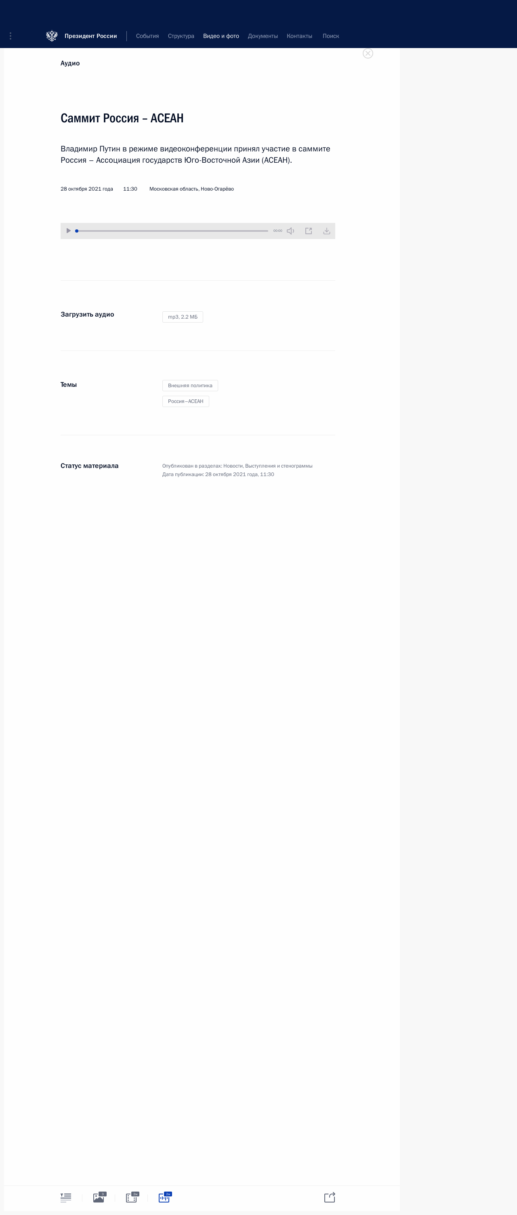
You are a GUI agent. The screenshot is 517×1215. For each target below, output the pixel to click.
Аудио (70, 63)
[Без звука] (290, 231)
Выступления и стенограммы (279, 466)
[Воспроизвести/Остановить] (69, 231)
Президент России (91, 12)
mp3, (183, 317)
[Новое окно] (308, 231)
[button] (13, 12)
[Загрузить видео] (327, 231)
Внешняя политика (190, 385)
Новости (233, 466)
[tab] (66, 1198)
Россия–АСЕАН (186, 401)
